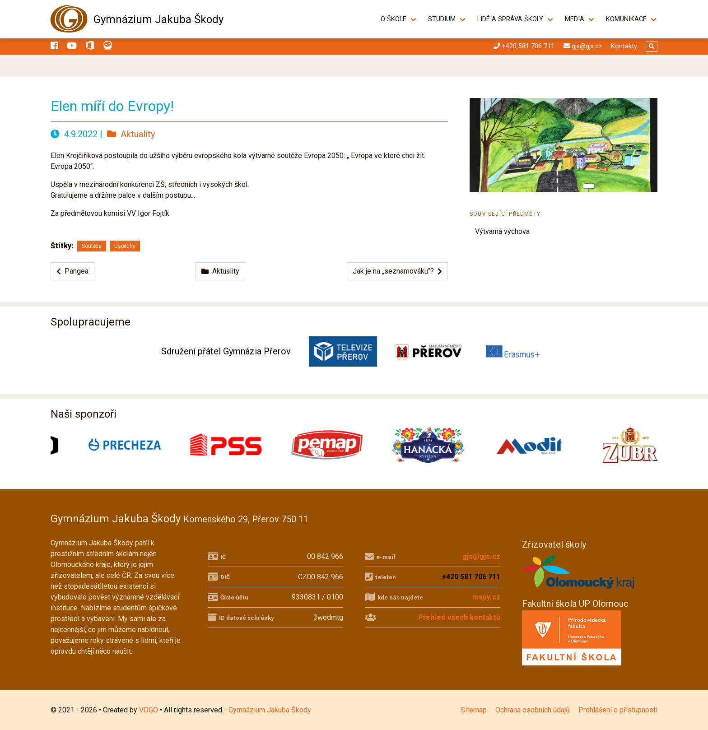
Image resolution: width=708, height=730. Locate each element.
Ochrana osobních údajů (532, 710)
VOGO (148, 710)
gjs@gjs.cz (481, 556)
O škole (393, 19)
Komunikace (626, 19)
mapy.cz (486, 597)
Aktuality (131, 134)
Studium (442, 19)
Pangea (72, 271)
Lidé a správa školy (510, 19)
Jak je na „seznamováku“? (397, 271)
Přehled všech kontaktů (459, 617)
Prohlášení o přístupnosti (617, 710)
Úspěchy (124, 246)
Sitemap (474, 710)
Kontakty (624, 46)
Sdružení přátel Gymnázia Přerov (226, 351)
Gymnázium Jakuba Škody (158, 19)
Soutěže (92, 246)
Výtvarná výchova (502, 231)
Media (574, 19)
